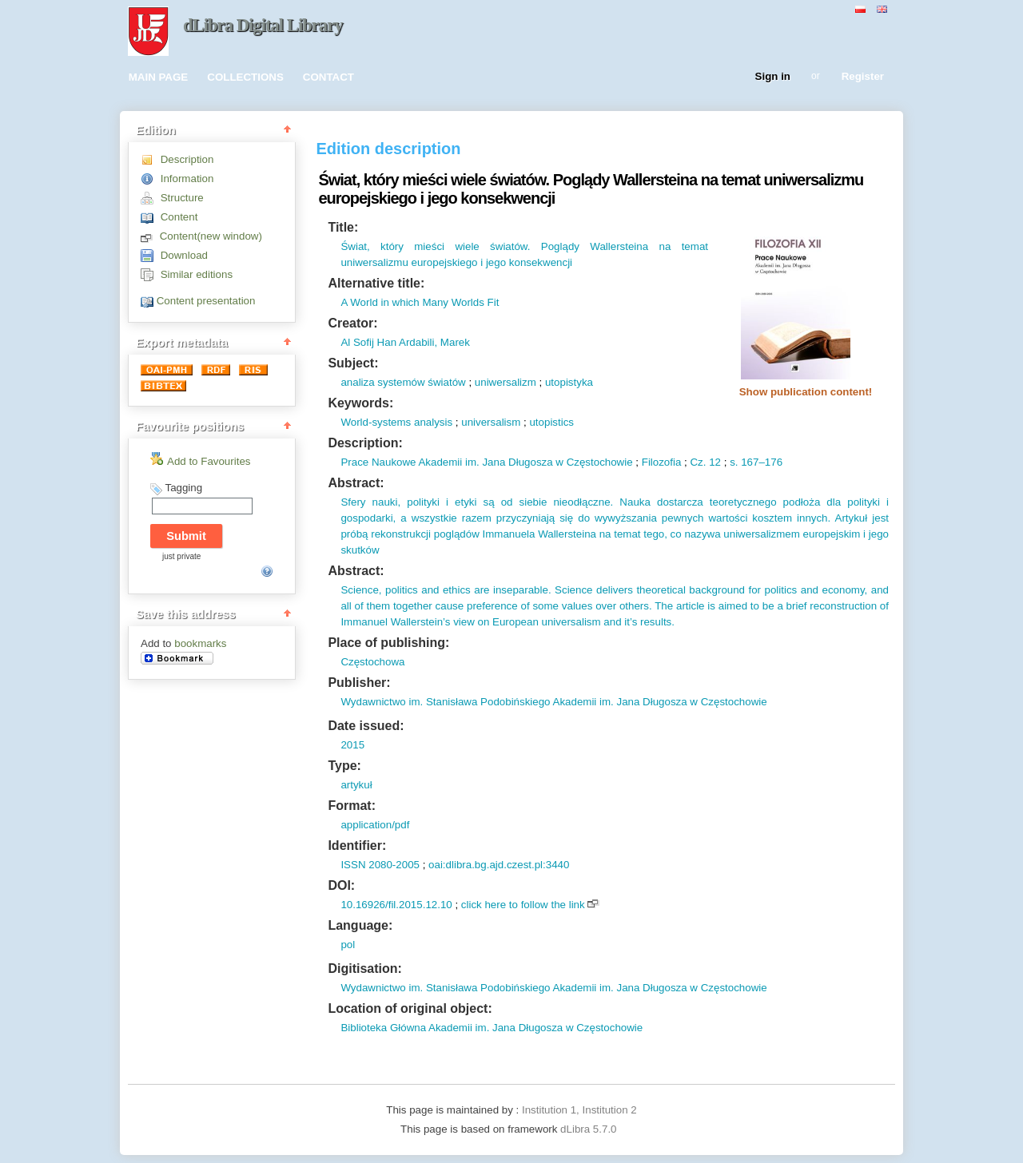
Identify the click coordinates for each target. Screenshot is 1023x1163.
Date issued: (366, 725)
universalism (490, 422)
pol (347, 945)
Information (187, 179)
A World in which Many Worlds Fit (419, 302)
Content (179, 217)
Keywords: (360, 403)
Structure (182, 198)
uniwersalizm (505, 382)
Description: (365, 443)
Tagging (183, 488)
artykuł (356, 785)
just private (181, 556)
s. (734, 462)
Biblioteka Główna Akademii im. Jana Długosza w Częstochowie (491, 1028)
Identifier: (357, 845)
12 (713, 462)
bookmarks (200, 643)
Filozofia (662, 462)
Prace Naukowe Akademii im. (409, 462)
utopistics (551, 422)
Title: (343, 227)
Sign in (772, 77)
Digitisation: (364, 968)
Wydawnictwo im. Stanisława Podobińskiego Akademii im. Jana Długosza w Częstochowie (553, 702)
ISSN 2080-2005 (380, 865)
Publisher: (359, 682)
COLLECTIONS (245, 77)
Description (187, 159)
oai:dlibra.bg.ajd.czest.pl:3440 (498, 865)
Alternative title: (376, 283)
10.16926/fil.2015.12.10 (396, 905)
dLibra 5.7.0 (589, 1129)
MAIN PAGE (159, 77)
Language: (360, 925)
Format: (352, 805)
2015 (352, 745)
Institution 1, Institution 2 (579, 1110)
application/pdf (374, 825)
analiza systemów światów (402, 382)
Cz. (698, 462)
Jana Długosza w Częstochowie (556, 462)
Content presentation (206, 301)
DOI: (341, 885)
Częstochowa (372, 662)
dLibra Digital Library (263, 25)
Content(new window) (211, 236)
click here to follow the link (523, 905)
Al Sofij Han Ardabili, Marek (405, 342)
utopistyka (569, 382)
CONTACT (328, 77)
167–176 (760, 462)
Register (863, 77)
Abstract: (356, 483)
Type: (344, 765)
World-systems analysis (396, 422)
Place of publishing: (388, 642)
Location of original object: (410, 1008)
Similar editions (197, 274)
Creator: (352, 323)
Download (184, 255)
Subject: (353, 363)
